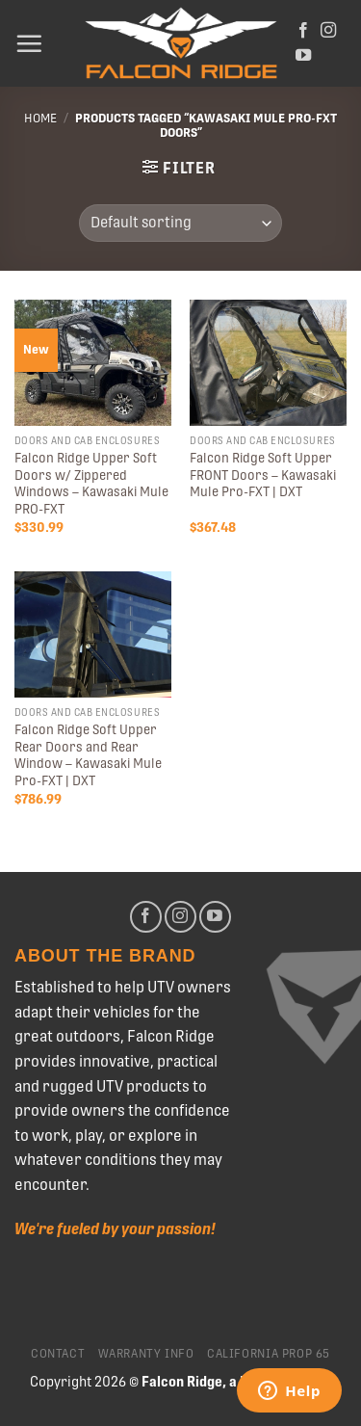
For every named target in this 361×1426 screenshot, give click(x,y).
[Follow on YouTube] (303, 56)
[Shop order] (180, 223)
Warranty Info (146, 1353)
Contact (58, 1353)
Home (40, 118)
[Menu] (28, 43)
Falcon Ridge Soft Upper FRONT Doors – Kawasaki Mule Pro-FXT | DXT (263, 474)
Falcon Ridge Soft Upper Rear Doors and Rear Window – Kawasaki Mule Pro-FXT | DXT (88, 755)
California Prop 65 (268, 1353)
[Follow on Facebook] (303, 31)
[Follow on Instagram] (328, 31)
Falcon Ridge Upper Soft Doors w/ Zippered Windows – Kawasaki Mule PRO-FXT (91, 483)
